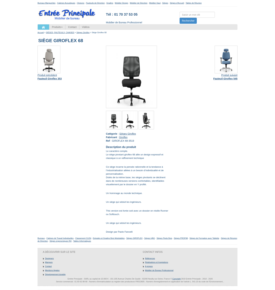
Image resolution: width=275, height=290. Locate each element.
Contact (72, 27)
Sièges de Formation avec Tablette (204, 238)
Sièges (165, 3)
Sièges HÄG (149, 238)
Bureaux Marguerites (46, 3)
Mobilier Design (121, 3)
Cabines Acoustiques (66, 3)
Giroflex (123, 137)
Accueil (41, 32)
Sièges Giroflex (83, 32)
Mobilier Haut (155, 3)
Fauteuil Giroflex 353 (50, 78)
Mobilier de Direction (138, 3)
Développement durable (55, 274)
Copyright (176, 279)
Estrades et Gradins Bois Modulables (109, 238)
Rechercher (188, 20)
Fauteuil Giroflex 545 (225, 78)
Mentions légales (52, 270)
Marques (49, 262)
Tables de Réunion (194, 3)
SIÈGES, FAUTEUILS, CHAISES (60, 32)
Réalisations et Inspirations (156, 262)
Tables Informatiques (82, 241)
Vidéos (86, 27)
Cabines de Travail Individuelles (60, 238)
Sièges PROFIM (181, 238)
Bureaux (41, 238)
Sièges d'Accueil (177, 3)
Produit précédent (47, 75)
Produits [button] (57, 27)
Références (150, 258)
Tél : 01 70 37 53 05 (122, 14)
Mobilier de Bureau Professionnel (159, 270)
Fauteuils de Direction (95, 3)
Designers (49, 258)
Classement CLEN (83, 238)
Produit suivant (229, 75)
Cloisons (80, 3)
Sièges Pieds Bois (164, 238)
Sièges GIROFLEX (134, 238)
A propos (149, 266)
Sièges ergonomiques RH (60, 241)
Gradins (109, 3)
